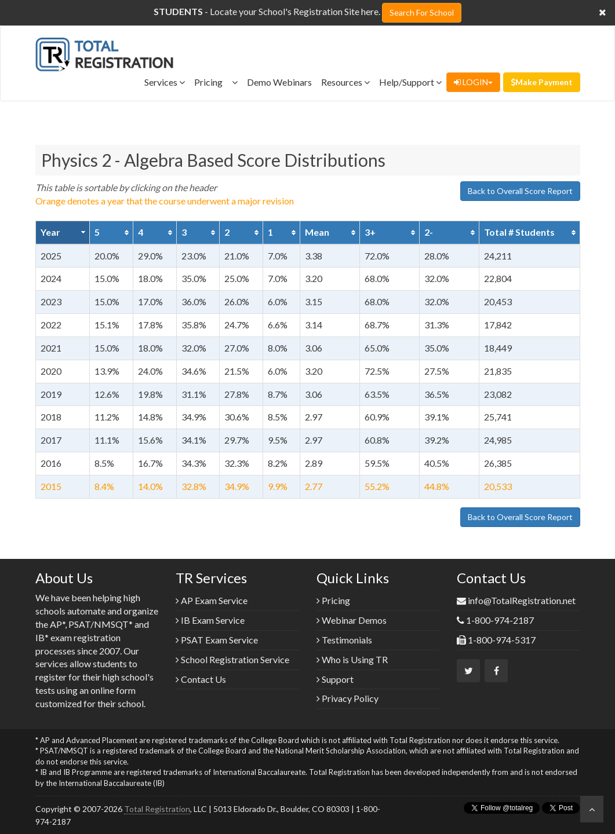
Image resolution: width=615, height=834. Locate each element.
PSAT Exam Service (217, 639)
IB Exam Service (210, 620)
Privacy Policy (347, 698)
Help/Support (410, 81)
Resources (345, 81)
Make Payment (542, 82)
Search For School (422, 12)
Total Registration (157, 809)
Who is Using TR (352, 659)
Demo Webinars (279, 81)
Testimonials (344, 639)
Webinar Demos (351, 620)
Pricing (216, 81)
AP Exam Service (212, 600)
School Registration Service (232, 659)
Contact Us (201, 679)
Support (335, 679)
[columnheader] (62, 232)
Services (164, 81)
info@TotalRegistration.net (522, 600)
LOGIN (473, 82)
